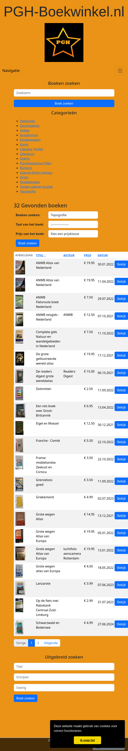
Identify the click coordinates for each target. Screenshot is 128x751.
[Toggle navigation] (120, 70)
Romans (26, 168)
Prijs (87, 255)
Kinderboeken (30, 140)
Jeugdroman (29, 135)
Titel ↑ (41, 255)
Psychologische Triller (36, 163)
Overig (25, 158)
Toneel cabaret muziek (36, 187)
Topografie (28, 191)
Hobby (25, 130)
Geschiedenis (30, 126)
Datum (103, 255)
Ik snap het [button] (87, 740)
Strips (24, 177)
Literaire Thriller (31, 149)
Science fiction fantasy (36, 172)
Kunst (24, 144)
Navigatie (11, 70)
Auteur (68, 255)
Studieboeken (30, 182)
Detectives (27, 121)
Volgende (51, 643)
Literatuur (27, 154)
